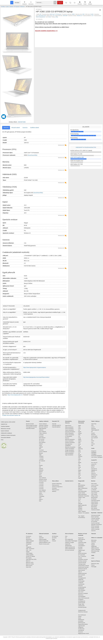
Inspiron (41, 444)
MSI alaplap (28, 557)
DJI (66, 537)
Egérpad (80, 506)
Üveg (79, 428)
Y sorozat (41, 457)
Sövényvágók (82, 581)
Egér (79, 483)
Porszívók (80, 632)
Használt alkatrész (56, 427)
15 (39, 462)
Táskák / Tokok (81, 497)
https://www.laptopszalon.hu (15, 395)
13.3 (53, 15)
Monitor (93, 481)
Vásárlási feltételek (5, 426)
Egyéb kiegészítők (82, 505)
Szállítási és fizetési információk (8, 435)
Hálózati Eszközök (44, 533)
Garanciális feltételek (5, 437)
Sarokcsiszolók (82, 602)
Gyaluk (81, 616)
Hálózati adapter (43, 539)
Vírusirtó (54, 541)
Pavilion (41, 465)
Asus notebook (42, 477)
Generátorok (81, 630)
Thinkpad (41, 456)
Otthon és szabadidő (96, 537)
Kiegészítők (81, 481)
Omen (40, 473)
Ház (27, 545)
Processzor (28, 536)
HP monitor (93, 486)
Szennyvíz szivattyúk (83, 593)
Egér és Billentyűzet (82, 488)
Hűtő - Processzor (30, 548)
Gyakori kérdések (5, 430)
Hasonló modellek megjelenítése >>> (46, 30)
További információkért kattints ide (11, 415)
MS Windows (55, 536)
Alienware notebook (43, 425)
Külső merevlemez (82, 494)
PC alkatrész (29, 533)
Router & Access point (44, 544)
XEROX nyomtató (95, 529)
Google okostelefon (69, 450)
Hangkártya (28, 544)
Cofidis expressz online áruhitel (8, 422)
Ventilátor (93, 552)
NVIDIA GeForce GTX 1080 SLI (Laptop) (81, 150)
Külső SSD (28, 567)
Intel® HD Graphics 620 (77, 157)
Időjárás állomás (95, 548)
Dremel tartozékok (83, 553)
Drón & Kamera (69, 533)
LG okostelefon (68, 436)
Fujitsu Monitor (94, 503)
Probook (41, 468)
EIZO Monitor (94, 505)
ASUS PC (93, 473)
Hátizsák (80, 503)
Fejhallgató (93, 452)
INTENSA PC (94, 475)
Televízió (93, 533)
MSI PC (93, 472)
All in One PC (94, 462)
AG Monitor (93, 499)
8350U (73, 14)
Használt (54, 423)
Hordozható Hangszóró (96, 455)
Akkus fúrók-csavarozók (83, 598)
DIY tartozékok (81, 554)
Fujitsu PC (93, 476)
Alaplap (27, 551)
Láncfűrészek (82, 584)
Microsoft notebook (43, 427)
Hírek (2, 439)
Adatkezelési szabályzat (6, 433)
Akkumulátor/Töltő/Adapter (71, 541)
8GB (83, 14)
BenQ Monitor (94, 497)
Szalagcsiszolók (81, 610)
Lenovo (93, 427)
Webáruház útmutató (5, 428)
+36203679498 (21, 122)
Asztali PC (94, 460)
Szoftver (54, 533)
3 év (92, 15)
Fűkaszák (80, 585)
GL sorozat (41, 440)
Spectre (41, 471)
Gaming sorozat (43, 480)
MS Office (54, 537)
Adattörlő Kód (4, 424)
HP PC (92, 467)
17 (39, 464)
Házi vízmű (80, 591)
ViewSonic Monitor (95, 509)
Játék (92, 555)
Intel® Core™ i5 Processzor (55, 14)
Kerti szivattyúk (81, 590)
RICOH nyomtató (95, 526)
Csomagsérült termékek (31, 427)
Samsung (80, 448)
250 (40, 467)
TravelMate (42, 496)
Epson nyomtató (95, 516)
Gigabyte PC (94, 470)
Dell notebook (42, 442)
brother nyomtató (95, 527)
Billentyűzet (80, 486)
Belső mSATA (29, 565)
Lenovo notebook (43, 451)
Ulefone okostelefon (69, 448)
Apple (79, 425)
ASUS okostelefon (69, 428)
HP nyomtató (94, 521)
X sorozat (41, 484)
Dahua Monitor (94, 502)
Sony (79, 471)
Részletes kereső (60, 3)
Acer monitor (94, 488)
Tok (79, 430)
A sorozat (41, 434)
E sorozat (41, 436)
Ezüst (49, 16)
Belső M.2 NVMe (30, 564)
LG (79, 464)
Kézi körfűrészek (83, 615)
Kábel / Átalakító (82, 511)
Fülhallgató (93, 454)
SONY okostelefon (69, 433)
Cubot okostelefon (69, 453)
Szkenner (93, 530)
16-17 (79, 502)
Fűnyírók (80, 576)
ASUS (92, 440)
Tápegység (28, 547)
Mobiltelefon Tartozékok (83, 496)
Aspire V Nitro (42, 491)
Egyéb (79, 431)
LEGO (92, 558)
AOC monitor (94, 494)
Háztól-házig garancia (40, 16)
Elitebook (41, 470)
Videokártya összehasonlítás (86, 147)
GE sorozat (42, 439)
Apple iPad (93, 423)
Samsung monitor (95, 491)
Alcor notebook (42, 431)
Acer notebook (42, 490)
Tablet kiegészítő (95, 430)
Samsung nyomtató (95, 515)
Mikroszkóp (93, 540)
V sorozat (41, 459)
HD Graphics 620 (42, 15)
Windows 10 (79, 15)
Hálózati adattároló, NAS (44, 542)
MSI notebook (42, 437)
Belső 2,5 (28, 561)
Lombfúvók (80, 582)
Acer (92, 442)
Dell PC (93, 465)
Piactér (28, 421)
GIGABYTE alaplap (30, 556)
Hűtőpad (80, 508)
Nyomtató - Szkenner (96, 512)
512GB (91, 14)
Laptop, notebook (43, 421)
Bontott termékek (30, 423)
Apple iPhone (68, 425)
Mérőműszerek (81, 622)
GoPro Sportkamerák (70, 548)
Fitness (93, 565)
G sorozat (41, 450)
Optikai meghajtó (30, 541)
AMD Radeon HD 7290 (76, 164)
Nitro (40, 501)
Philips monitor (94, 496)
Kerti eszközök (81, 575)
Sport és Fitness (95, 561)
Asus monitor (94, 492)
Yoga (40, 454)
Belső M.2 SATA (29, 562)
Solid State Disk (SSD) (31, 559)
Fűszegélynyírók (82, 578)
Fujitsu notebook (43, 433)
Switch (40, 493)
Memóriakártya (81, 485)
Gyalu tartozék (81, 570)
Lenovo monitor (94, 485)
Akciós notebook (43, 423)
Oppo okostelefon (69, 454)
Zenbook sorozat (43, 479)
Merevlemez (29, 539)
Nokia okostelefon (69, 427)
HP (40, 14)
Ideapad (41, 453)
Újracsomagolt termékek (31, 425)
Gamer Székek (81, 492)
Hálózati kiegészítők (43, 541)
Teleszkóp (93, 541)
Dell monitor (94, 483)
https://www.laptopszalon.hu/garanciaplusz (34, 367)
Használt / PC (55, 421)
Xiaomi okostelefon (69, 430)
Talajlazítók (80, 579)
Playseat (80, 509)
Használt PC (94, 468)
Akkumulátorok (82, 539)
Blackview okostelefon (70, 447)
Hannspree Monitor (95, 500)
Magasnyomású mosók (83, 633)
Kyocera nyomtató (95, 523)
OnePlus (80, 456)
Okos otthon (55, 481)
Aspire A (41, 499)
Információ (30, 3)
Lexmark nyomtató (95, 518)
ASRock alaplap (30, 554)
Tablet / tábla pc (95, 421)
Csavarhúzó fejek (83, 542)
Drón (66, 536)
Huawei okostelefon (69, 434)
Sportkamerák (68, 545)
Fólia (79, 427)
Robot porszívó (55, 485)
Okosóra (67, 438)
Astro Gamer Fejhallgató (96, 457)
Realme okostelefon (69, 451)
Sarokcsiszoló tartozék (83, 567)
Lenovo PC (93, 464)
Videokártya (28, 542)
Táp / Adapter (81, 516)
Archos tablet (94, 436)
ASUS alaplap (29, 553)
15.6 (79, 500)
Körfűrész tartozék (82, 561)
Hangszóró (93, 451)
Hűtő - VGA (28, 550)
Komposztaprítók (82, 587)
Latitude (41, 447)
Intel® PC (93, 478)
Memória (28, 537)
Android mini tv (69, 481)
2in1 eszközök (94, 437)
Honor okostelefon (69, 441)
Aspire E (41, 494)
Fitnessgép (93, 566)
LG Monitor (93, 489)
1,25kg (56, 16)
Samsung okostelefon (70, 431)
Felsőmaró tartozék (82, 568)
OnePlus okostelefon (70, 442)
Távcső (93, 543)
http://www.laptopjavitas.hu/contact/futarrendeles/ (36, 377)
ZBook (40, 476)
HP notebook (42, 460)
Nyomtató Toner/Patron (96, 524)
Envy (40, 474)
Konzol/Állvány (81, 517)
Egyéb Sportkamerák (70, 547)
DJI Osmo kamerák (70, 550)
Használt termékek (30, 428)
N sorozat (41, 482)
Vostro (40, 445)
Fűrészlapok (81, 544)
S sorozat (41, 488)
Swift (40, 497)
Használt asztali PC (56, 425)
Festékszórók (81, 628)
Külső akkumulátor (82, 491)
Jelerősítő (41, 537)
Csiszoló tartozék (82, 562)
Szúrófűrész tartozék (83, 559)
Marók (80, 618)
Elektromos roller (95, 563)
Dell (92, 445)
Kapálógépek (81, 588)
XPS (40, 448)
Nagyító (93, 544)
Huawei (80, 433)
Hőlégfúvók (80, 627)
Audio (92, 448)
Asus (92, 425)
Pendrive (80, 489)
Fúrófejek (81, 541)
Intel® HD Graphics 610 (76, 160)
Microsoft (93, 434)
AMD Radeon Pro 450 (76, 154)
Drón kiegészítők (69, 539)
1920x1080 (65, 15)
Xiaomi (79, 441)
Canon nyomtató (95, 520)
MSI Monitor (94, 506)
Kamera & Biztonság (56, 483)
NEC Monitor (94, 508)
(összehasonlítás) (32, 155)
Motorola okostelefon (70, 439)
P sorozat (41, 485)
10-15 (79, 499)
